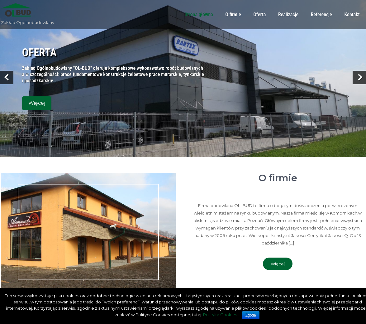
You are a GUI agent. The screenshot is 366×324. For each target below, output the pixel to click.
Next (359, 77)
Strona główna (198, 14)
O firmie (233, 14)
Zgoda (250, 315)
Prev (6, 77)
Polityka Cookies (220, 314)
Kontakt (351, 14)
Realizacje (288, 14)
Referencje (321, 14)
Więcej (36, 103)
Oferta (259, 14)
